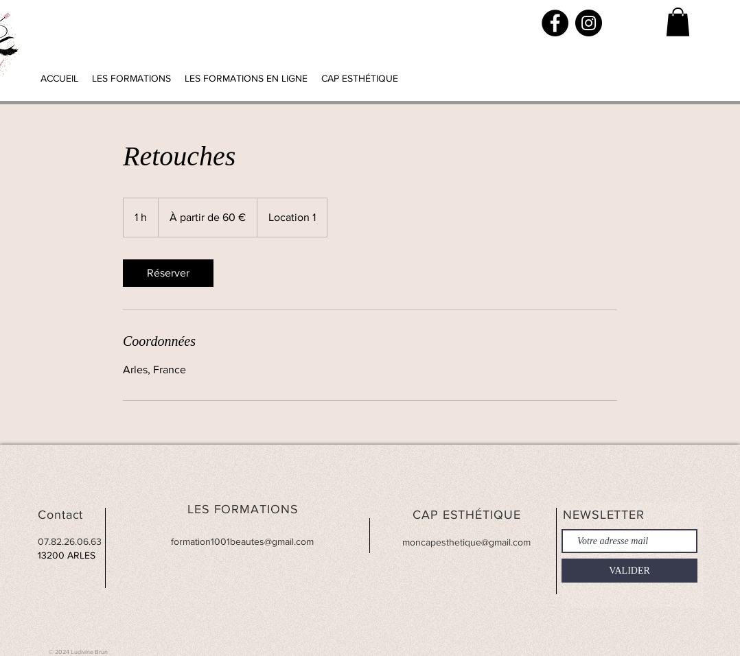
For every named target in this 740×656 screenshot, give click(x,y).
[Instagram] (588, 23)
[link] (168, 273)
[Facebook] (555, 23)
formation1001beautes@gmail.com (242, 541)
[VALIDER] (629, 571)
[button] (678, 22)
